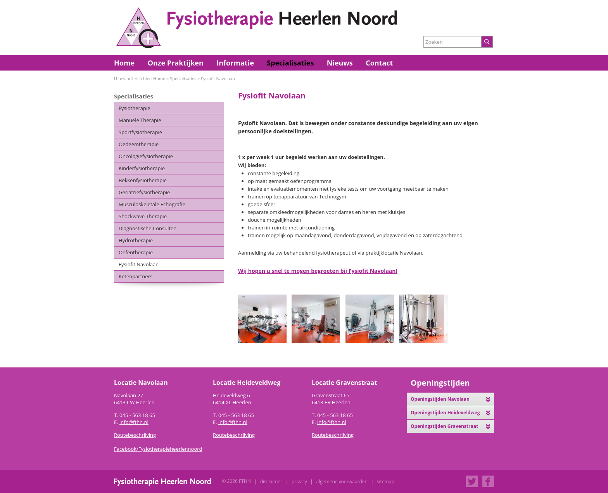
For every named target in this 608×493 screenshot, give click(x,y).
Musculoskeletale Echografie (152, 204)
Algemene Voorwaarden (342, 481)
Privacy (299, 481)
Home (124, 62)
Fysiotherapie (134, 108)
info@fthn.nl (134, 422)
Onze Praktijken (176, 62)
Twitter (472, 481)
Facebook (488, 481)
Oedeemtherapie (139, 144)
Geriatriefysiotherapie (144, 192)
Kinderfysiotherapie (142, 168)
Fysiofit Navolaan (218, 78)
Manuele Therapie (140, 120)
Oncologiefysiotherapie (146, 156)
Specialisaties (290, 62)
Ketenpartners (135, 276)
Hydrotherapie (136, 240)
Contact (379, 62)
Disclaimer (271, 481)
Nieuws (340, 62)
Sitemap (385, 481)
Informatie (235, 62)
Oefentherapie (136, 252)
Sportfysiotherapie (140, 132)
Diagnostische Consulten (147, 228)
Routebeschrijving (234, 434)
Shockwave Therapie (143, 216)
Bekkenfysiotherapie (143, 180)
